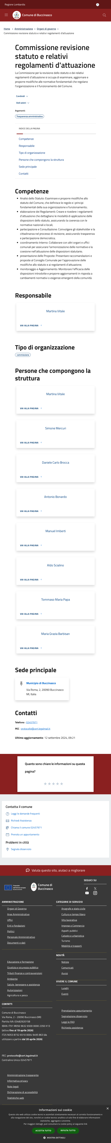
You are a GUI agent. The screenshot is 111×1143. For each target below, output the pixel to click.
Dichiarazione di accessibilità (22, 1092)
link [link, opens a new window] (85, 1124)
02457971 (31, 722)
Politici (10, 931)
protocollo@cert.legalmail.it (35, 729)
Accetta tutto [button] (43, 1130)
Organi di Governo (16, 908)
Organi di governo (46, 29)
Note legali (13, 1086)
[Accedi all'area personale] (97, 4)
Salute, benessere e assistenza (23, 984)
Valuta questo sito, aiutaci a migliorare (55, 870)
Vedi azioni (23, 103)
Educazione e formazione (20, 962)
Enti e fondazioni (16, 926)
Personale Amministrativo (21, 937)
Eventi (64, 994)
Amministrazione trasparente (23, 1075)
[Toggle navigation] (6, 15)
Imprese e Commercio (72, 926)
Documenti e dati (16, 943)
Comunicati (67, 968)
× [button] (107, 1108)
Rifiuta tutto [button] (68, 1130)
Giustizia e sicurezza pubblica (22, 967)
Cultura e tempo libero (73, 914)
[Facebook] (87, 888)
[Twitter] (95, 888)
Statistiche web (15, 1098)
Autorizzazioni (14, 990)
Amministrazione (24, 29)
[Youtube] (87, 893)
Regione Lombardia (15, 4)
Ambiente (12, 979)
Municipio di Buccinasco (41, 683)
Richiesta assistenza (72, 1028)
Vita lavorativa (69, 920)
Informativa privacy (17, 1081)
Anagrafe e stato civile (73, 908)
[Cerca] (104, 15)
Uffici (10, 920)
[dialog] (55, 1124)
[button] (55, 1137)
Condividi (22, 96)
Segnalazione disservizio (74, 1016)
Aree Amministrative (18, 914)
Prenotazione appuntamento (76, 1010)
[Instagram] (95, 893)
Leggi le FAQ (68, 1022)
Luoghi (65, 988)
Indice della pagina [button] (29, 128)
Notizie (65, 962)
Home (7, 29)
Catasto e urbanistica (72, 936)
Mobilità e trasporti (71, 946)
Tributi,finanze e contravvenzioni (24, 973)
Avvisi (64, 973)
